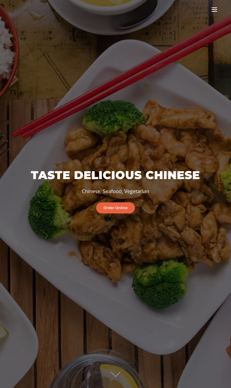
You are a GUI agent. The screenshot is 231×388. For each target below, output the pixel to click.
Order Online (115, 207)
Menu (214, 9)
